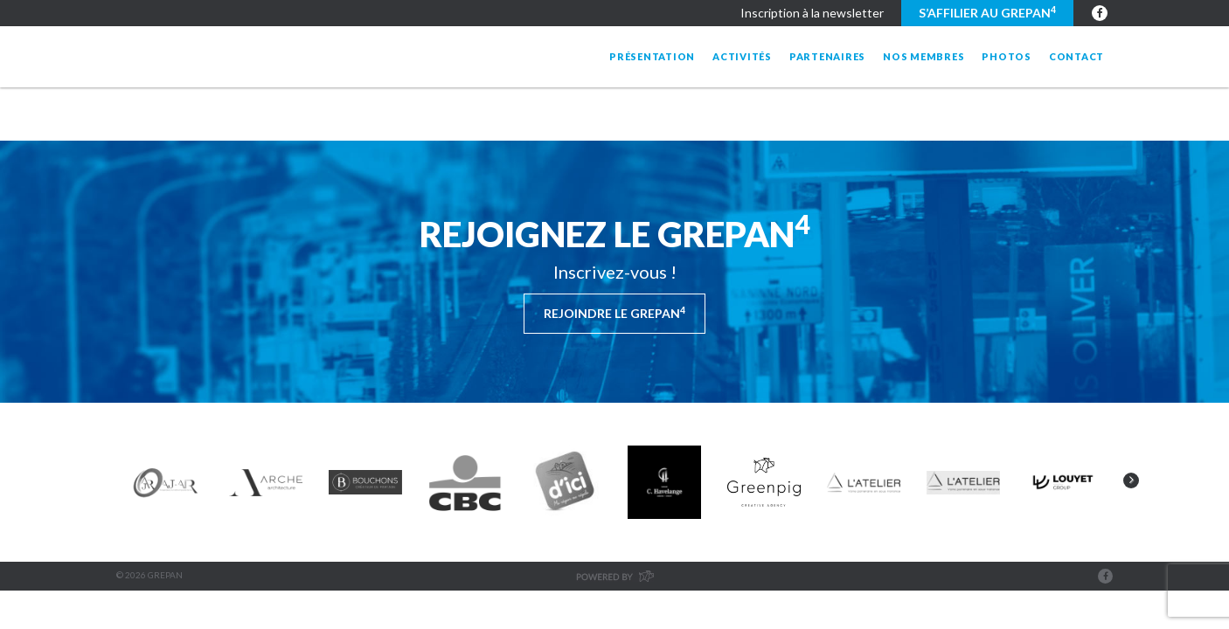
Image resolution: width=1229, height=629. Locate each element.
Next (1131, 480)
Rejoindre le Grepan (614, 313)
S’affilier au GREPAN (987, 12)
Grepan (258, 56)
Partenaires (827, 56)
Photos (1006, 56)
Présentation (652, 56)
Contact (1076, 56)
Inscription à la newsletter (812, 12)
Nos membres (923, 56)
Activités (742, 56)
